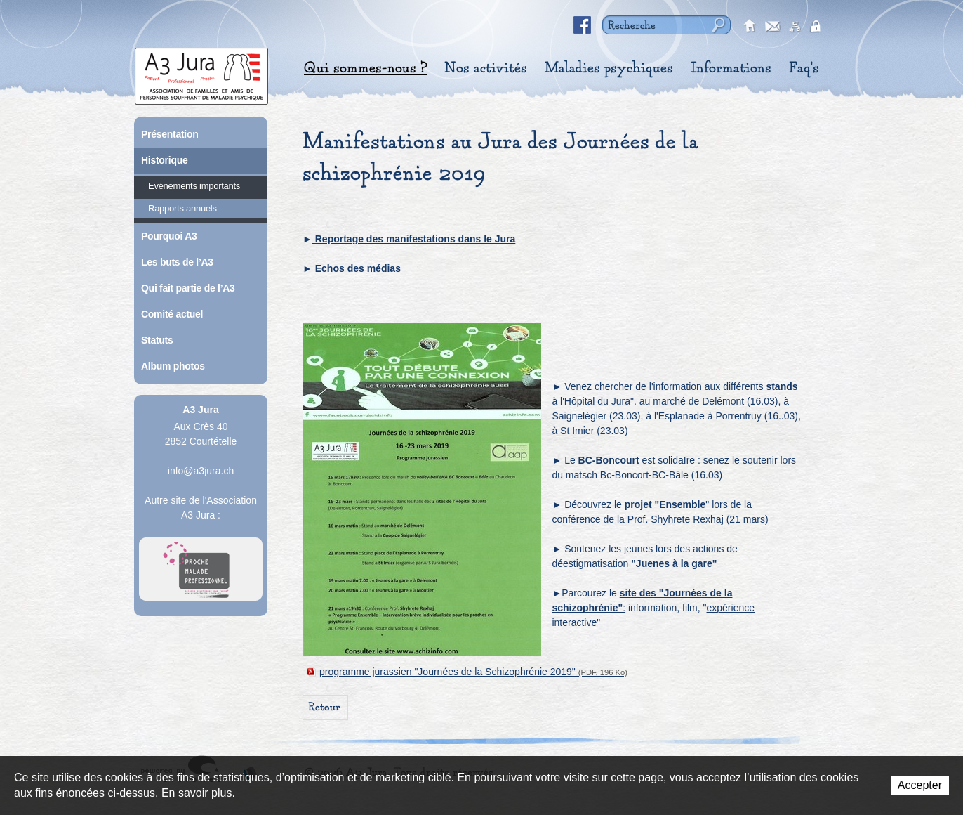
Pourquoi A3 (169, 236)
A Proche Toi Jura (201, 569)
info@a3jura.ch (201, 470)
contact (772, 26)
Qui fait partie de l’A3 (188, 288)
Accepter (920, 785)
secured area (817, 26)
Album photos (173, 366)
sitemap (795, 26)
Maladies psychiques (609, 68)
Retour (324, 707)
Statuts (157, 340)
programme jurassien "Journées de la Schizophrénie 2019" (473, 671)
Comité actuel (172, 314)
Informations (731, 68)
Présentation (169, 134)
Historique (164, 160)
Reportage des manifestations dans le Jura (413, 238)
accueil (750, 26)
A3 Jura (201, 72)
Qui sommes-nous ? (365, 68)
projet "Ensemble (665, 504)
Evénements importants (194, 186)
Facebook (582, 25)
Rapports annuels (182, 208)
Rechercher (717, 24)
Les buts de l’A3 (177, 262)
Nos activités (485, 68)
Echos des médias (358, 268)
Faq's (804, 68)
